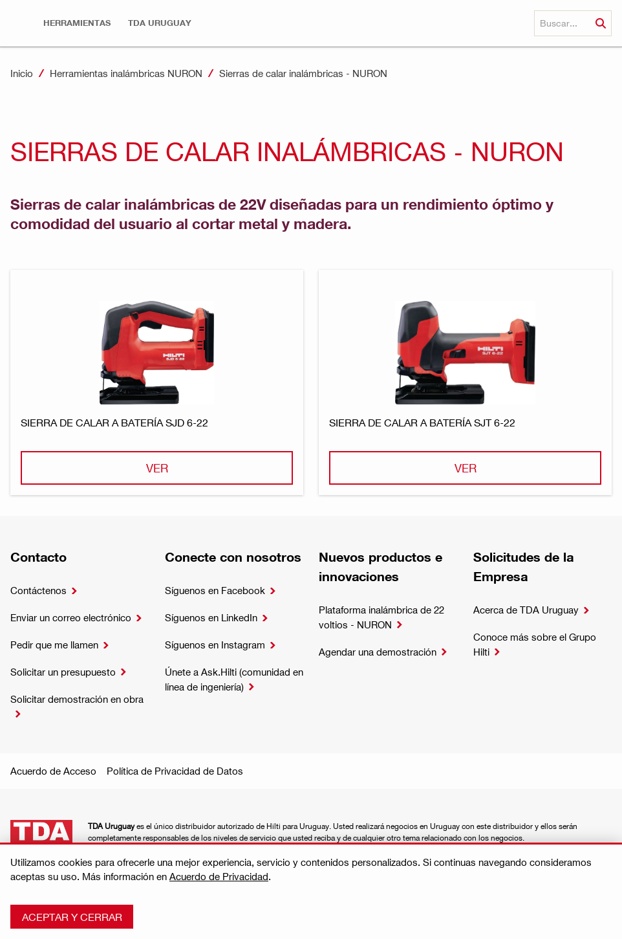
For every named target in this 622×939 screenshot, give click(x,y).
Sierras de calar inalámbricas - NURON (303, 73)
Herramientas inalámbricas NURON (126, 73)
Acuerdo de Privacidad (218, 876)
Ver (157, 467)
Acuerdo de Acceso (53, 771)
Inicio (21, 73)
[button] (77, 23)
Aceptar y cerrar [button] (72, 917)
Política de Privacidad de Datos (175, 771)
